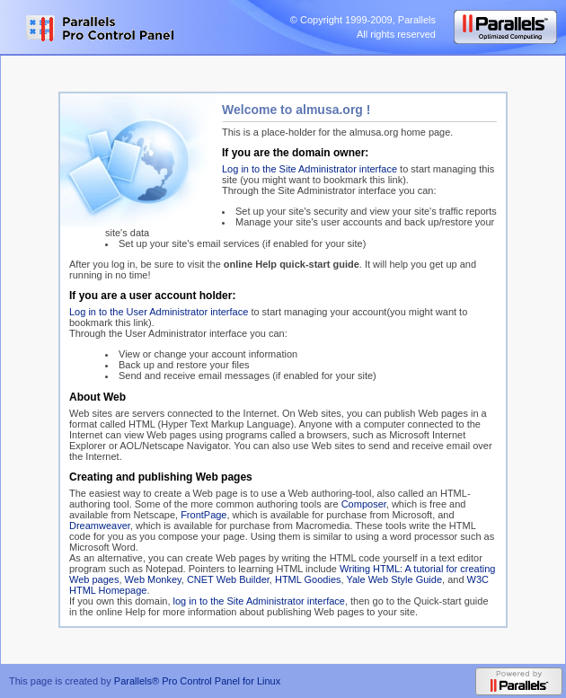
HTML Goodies (308, 579)
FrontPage (203, 514)
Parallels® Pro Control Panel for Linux (197, 681)
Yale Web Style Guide (394, 579)
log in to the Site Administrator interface (259, 601)
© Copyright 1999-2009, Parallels (363, 19)
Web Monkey (153, 579)
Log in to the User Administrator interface (158, 311)
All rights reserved (396, 34)
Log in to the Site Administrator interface (309, 168)
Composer (363, 504)
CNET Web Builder (228, 579)
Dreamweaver (99, 525)
